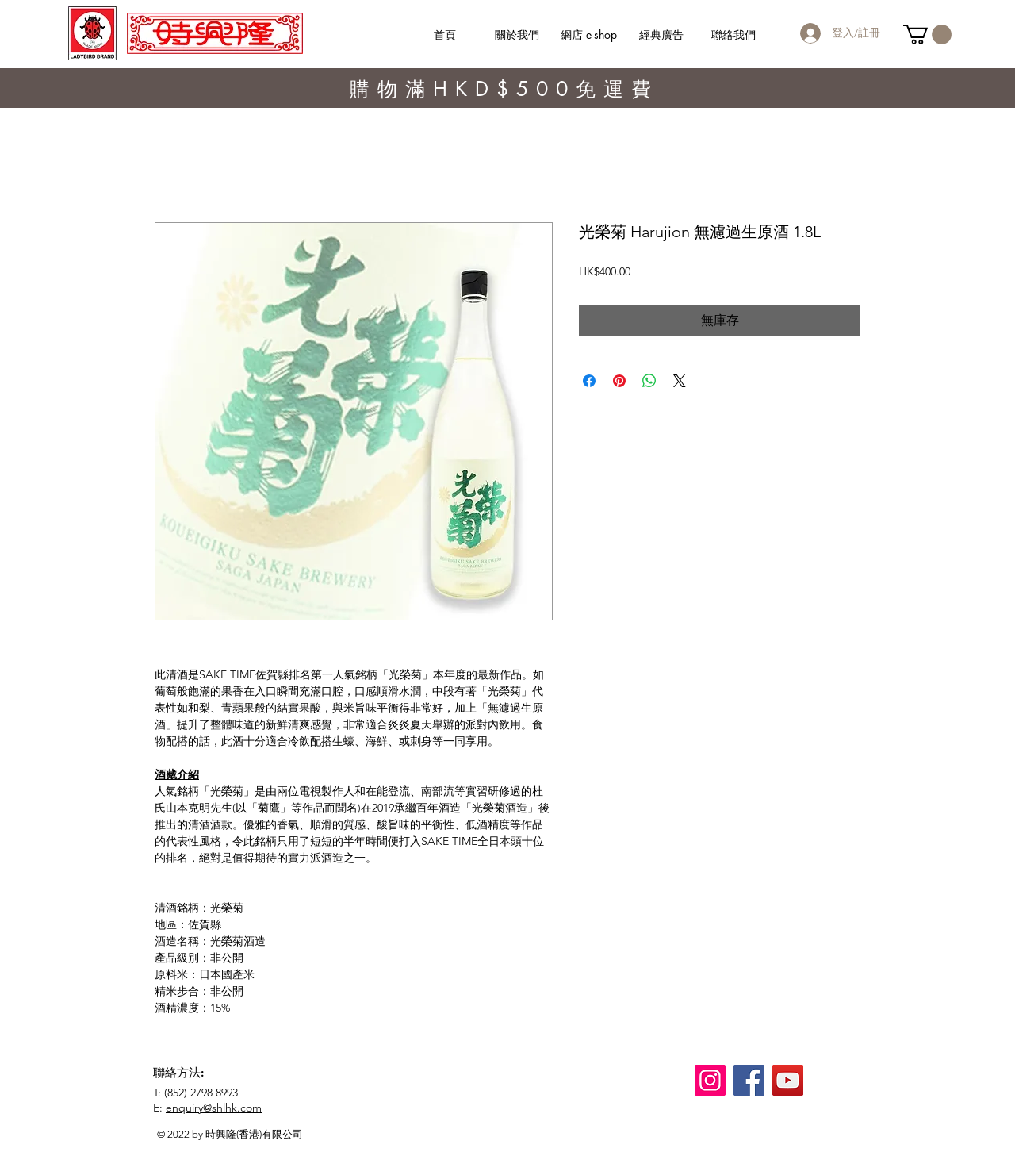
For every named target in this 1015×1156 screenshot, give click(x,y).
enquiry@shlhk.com (214, 1107)
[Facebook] (748, 1080)
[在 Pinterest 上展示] (619, 380)
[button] (927, 34)
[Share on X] (679, 380)
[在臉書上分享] (589, 380)
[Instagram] (710, 1080)
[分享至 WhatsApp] (649, 380)
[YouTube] (787, 1080)
